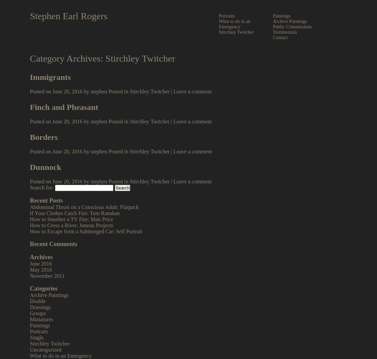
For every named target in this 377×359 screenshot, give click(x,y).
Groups (38, 313)
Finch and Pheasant (64, 107)
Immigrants (50, 77)
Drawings (40, 307)
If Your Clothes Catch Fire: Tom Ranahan (75, 213)
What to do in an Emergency (234, 24)
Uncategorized (45, 350)
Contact (280, 37)
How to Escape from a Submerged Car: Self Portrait (86, 231)
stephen (99, 91)
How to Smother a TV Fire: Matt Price (71, 219)
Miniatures (41, 319)
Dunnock (45, 167)
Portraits (227, 16)
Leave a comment (192, 91)
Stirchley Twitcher (236, 32)
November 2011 (47, 276)
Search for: (42, 187)
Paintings (282, 16)
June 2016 (41, 264)
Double (38, 301)
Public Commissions (292, 26)
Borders (44, 137)
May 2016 (41, 270)
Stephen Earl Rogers (69, 16)
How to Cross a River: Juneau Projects (71, 225)
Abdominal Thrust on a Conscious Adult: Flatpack (84, 207)
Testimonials (285, 32)
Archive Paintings (290, 21)
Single (37, 337)
